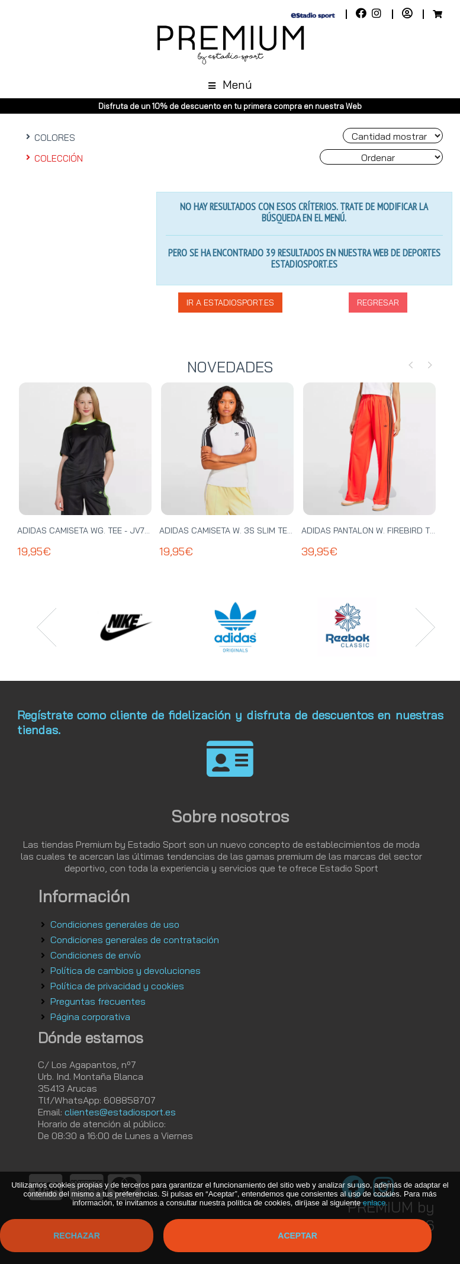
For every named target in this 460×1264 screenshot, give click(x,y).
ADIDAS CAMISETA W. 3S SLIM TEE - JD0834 (245, 530)
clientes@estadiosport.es (120, 1112)
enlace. (375, 1202)
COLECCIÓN (53, 158)
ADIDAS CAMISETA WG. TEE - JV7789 (88, 530)
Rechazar (76, 1235)
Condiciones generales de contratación (134, 939)
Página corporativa (90, 1016)
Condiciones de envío (95, 955)
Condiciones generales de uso (114, 924)
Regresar (378, 302)
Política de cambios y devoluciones (125, 970)
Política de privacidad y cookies (117, 986)
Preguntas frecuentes (98, 1001)
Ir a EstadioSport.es (230, 302)
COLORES (49, 137)
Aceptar (297, 1235)
